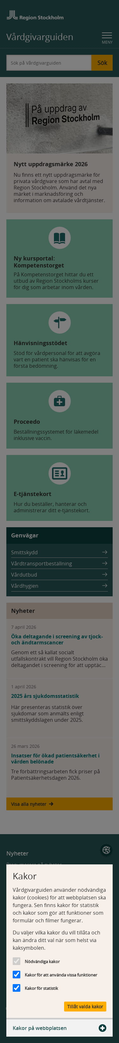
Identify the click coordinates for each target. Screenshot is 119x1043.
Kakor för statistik (41, 988)
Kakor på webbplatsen (59, 1028)
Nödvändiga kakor (42, 961)
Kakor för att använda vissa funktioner (61, 975)
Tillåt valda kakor (85, 1007)
